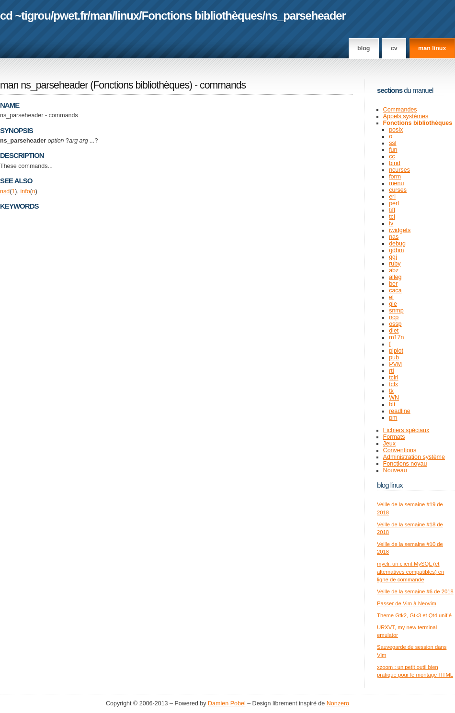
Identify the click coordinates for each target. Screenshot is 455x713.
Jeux (389, 443)
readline (399, 411)
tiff (392, 210)
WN (394, 397)
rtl (391, 371)
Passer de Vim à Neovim (406, 603)
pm (393, 417)
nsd (5, 191)
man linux (432, 48)
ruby (394, 263)
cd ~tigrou (25, 15)
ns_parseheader (305, 15)
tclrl (393, 377)
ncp (393, 317)
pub (394, 357)
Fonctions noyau (405, 463)
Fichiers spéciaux (406, 430)
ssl (392, 143)
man (101, 15)
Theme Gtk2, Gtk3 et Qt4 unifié (414, 615)
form (395, 176)
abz (393, 270)
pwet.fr (70, 15)
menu (396, 183)
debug (397, 243)
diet (393, 330)
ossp (395, 324)
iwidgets (399, 230)
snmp (396, 310)
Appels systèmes (406, 116)
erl (392, 196)
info (25, 191)
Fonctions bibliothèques (202, 15)
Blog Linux (390, 485)
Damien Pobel (227, 703)
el (391, 297)
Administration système (414, 457)
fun (393, 149)
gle (393, 304)
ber (393, 283)
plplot (396, 350)
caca (395, 290)
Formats (394, 437)
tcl (392, 216)
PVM (395, 364)
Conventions (400, 450)
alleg (395, 277)
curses (398, 190)
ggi (393, 257)
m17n (396, 337)
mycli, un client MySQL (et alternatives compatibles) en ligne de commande (410, 571)
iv (391, 223)
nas (393, 237)
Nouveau (395, 470)
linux (127, 15)
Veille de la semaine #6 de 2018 (415, 591)
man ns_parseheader (44, 85)
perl (394, 203)
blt (392, 404)
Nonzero (338, 703)
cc (392, 156)
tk (391, 391)
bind (394, 163)
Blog (363, 48)
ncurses (399, 170)
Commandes (400, 109)
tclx (393, 384)
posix (396, 129)
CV (394, 48)
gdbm (396, 250)
